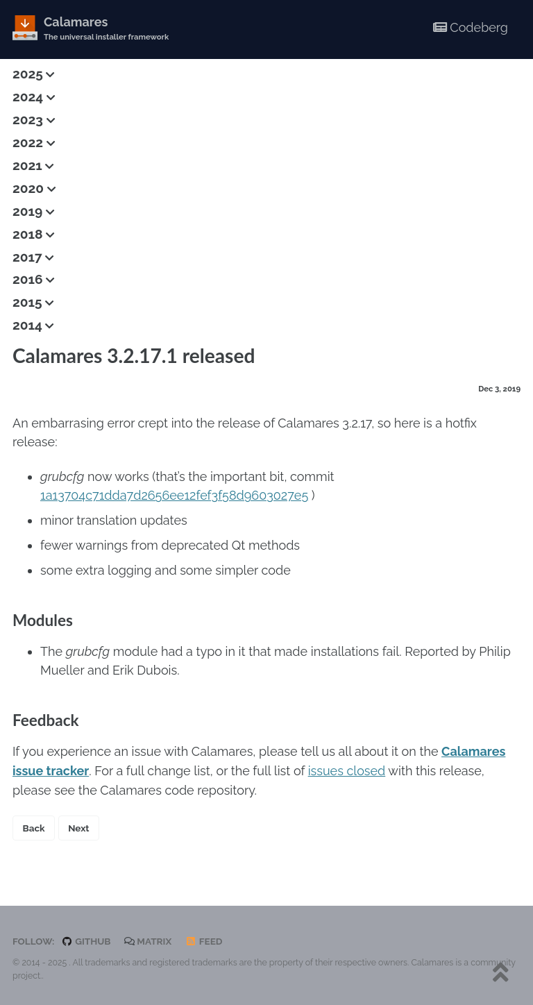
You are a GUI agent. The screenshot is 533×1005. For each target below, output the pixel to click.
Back (34, 825)
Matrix (147, 939)
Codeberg (470, 27)
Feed (204, 939)
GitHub (85, 939)
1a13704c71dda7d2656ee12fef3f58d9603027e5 (174, 494)
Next (78, 825)
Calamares (106, 29)
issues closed (347, 769)
